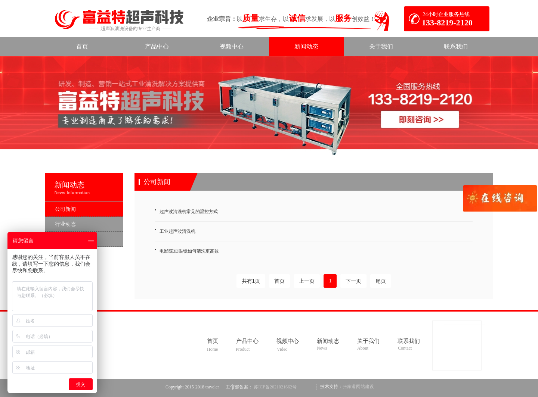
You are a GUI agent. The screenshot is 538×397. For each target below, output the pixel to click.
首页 (212, 341)
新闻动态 (69, 185)
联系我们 (409, 341)
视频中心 (287, 341)
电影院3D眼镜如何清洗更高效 (189, 251)
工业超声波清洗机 (177, 231)
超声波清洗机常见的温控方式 (189, 211)
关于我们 (368, 341)
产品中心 (247, 341)
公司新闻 (156, 181)
